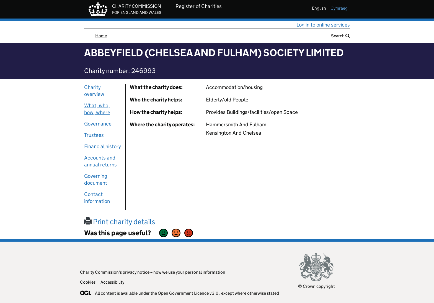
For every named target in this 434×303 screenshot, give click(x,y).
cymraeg (339, 8)
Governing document (95, 179)
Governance (98, 124)
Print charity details (119, 221)
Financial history (102, 146)
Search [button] (340, 35)
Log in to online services (323, 25)
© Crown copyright (316, 286)
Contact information (97, 197)
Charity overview (94, 90)
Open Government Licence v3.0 (188, 293)
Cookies (87, 282)
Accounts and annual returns (100, 161)
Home (101, 35)
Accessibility (112, 282)
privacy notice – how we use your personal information (174, 272)
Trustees (94, 135)
